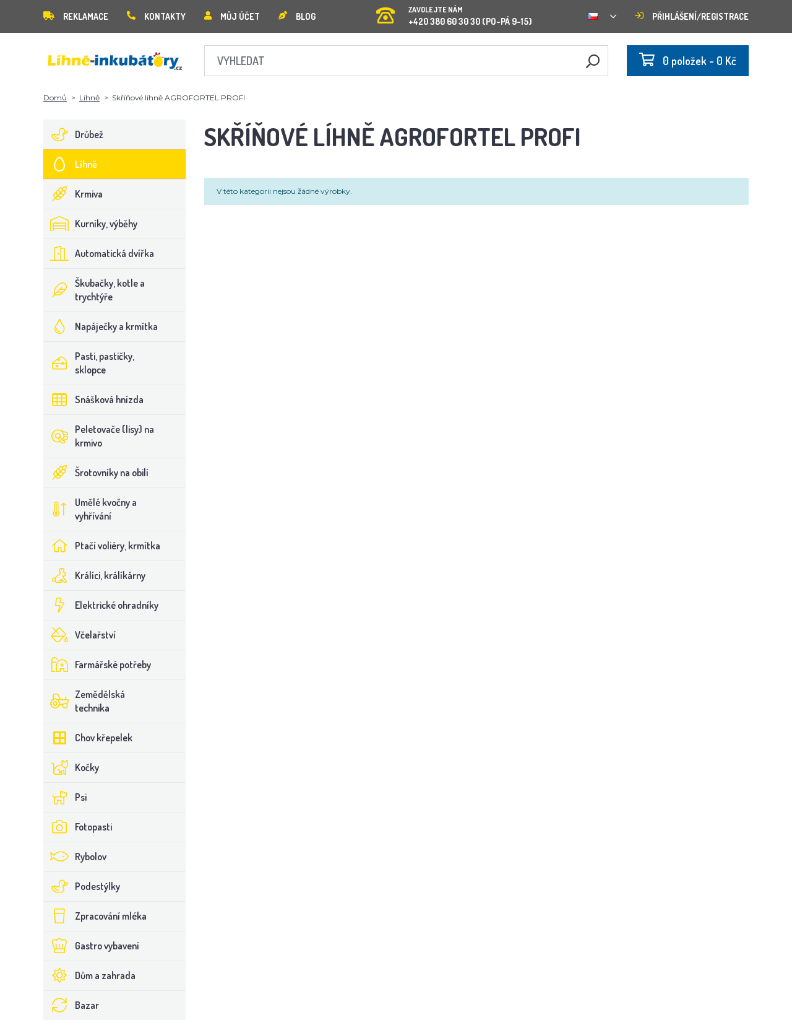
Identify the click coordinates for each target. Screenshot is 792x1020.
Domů (55, 97)
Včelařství (80, 635)
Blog (297, 16)
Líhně (89, 97)
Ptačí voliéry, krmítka (102, 545)
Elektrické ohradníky (101, 605)
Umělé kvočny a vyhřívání (90, 509)
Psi (65, 797)
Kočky (71, 767)
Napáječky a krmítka (101, 326)
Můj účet (232, 16)
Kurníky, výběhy (90, 223)
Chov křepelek (88, 737)
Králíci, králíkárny (94, 575)
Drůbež (73, 134)
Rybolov (75, 856)
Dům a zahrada (90, 975)
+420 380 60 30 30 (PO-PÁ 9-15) (454, 12)
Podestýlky (82, 886)
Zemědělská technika (84, 701)
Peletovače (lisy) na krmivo (99, 436)
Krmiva (73, 194)
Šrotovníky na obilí (96, 472)
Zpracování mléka (95, 916)
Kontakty (156, 16)
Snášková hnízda (94, 399)
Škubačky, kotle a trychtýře (94, 290)
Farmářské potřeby (97, 664)
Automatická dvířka (99, 253)
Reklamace (75, 16)
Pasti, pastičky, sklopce (89, 363)
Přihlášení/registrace (692, 16)
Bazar (71, 1005)
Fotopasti (78, 827)
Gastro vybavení (91, 945)
